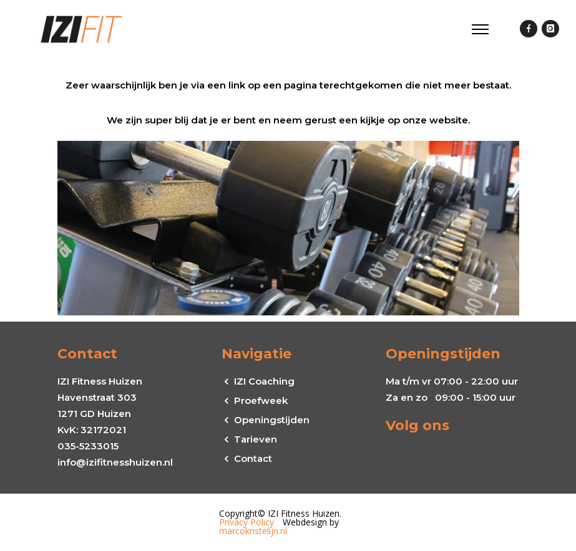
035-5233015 (88, 446)
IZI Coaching (264, 381)
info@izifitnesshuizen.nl (115, 462)
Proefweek (261, 400)
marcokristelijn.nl (253, 531)
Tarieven (255, 439)
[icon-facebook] (528, 29)
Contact (253, 458)
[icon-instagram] (550, 29)
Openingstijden (272, 420)
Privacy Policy (246, 522)
